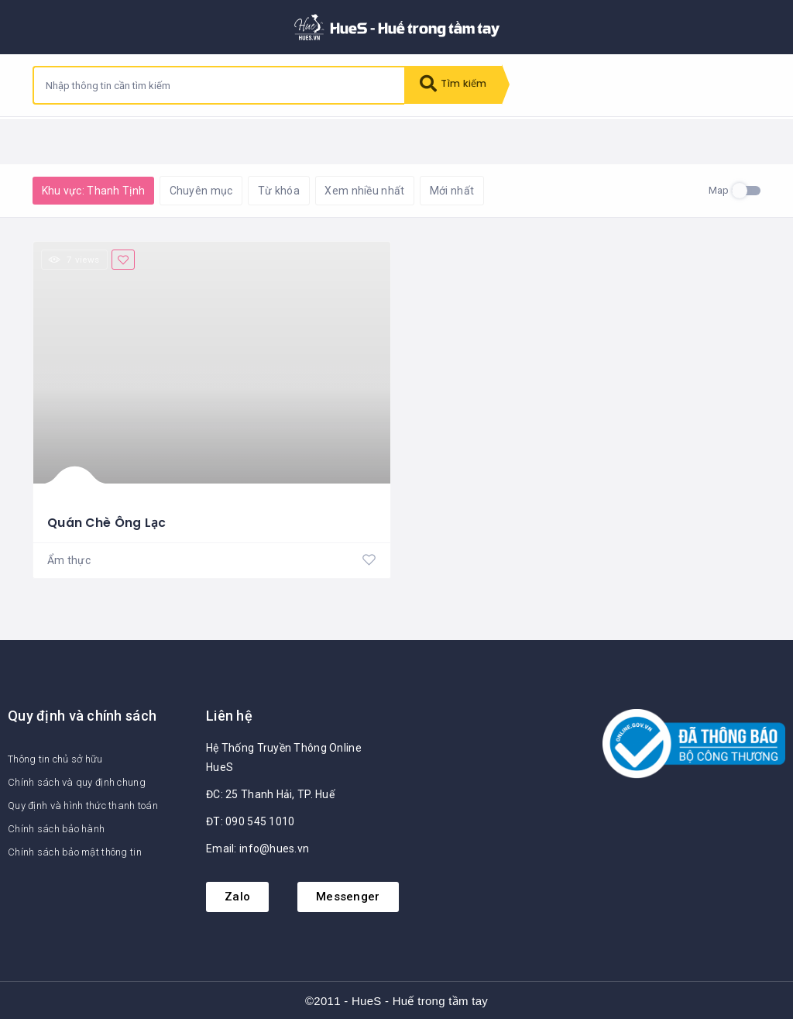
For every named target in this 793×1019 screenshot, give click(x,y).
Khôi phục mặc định (237, 140)
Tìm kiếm (456, 85)
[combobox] (219, 85)
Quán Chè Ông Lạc (106, 520)
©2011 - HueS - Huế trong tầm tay (396, 999)
